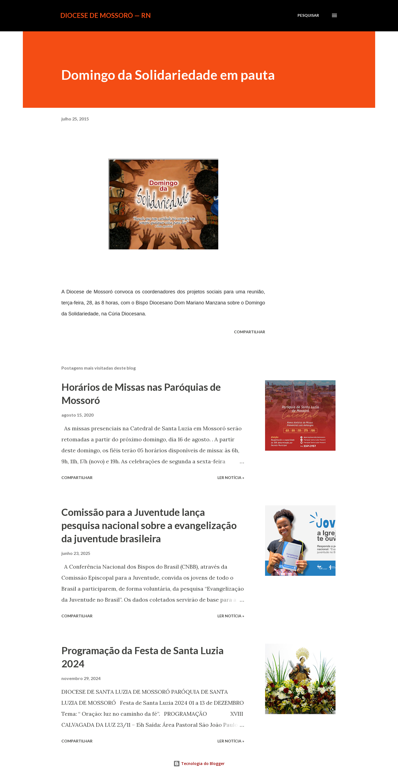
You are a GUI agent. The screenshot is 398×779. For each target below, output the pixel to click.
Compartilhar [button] (249, 331)
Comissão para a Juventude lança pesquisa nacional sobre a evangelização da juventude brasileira (149, 525)
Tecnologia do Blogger (199, 763)
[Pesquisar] (308, 15)
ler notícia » (230, 477)
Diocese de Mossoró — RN (105, 15)
